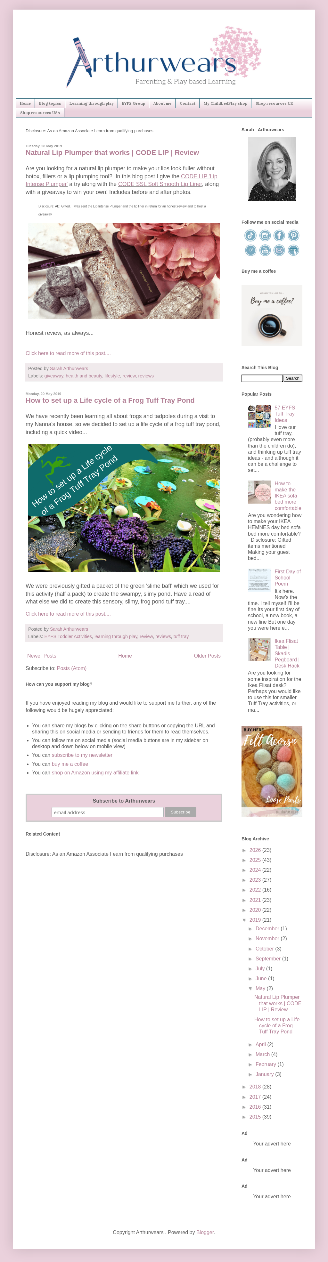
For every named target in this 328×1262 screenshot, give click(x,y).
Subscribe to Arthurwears (124, 801)
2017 (256, 1097)
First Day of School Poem (288, 578)
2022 (256, 890)
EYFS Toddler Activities (68, 636)
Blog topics (50, 103)
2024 (256, 870)
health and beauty (84, 375)
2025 (256, 860)
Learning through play (92, 103)
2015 (256, 1117)
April (261, 1044)
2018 (256, 1086)
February (266, 1064)
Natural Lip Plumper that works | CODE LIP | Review (112, 153)
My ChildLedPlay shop (225, 103)
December (268, 928)
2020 (256, 910)
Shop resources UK (274, 103)
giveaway (53, 375)
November (268, 938)
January (265, 1074)
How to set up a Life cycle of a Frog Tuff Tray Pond (110, 400)
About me (162, 103)
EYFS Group (133, 103)
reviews (146, 375)
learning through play (115, 636)
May (261, 988)
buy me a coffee (69, 764)
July (261, 968)
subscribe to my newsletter (82, 755)
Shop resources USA (40, 112)
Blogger (205, 1232)
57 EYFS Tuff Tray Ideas (285, 414)
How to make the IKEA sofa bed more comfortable (288, 496)
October (265, 948)
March (263, 1054)
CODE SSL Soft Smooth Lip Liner (160, 184)
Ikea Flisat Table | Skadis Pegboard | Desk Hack (287, 653)
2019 (256, 920)
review (129, 375)
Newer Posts (41, 656)
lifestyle (112, 375)
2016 (256, 1107)
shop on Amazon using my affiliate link (95, 772)
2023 (256, 880)
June (262, 978)
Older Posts (207, 656)
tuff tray (181, 636)
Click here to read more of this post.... (68, 353)
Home (25, 103)
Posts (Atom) (71, 668)
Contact (187, 103)
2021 (256, 900)
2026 (256, 850)
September (269, 958)
